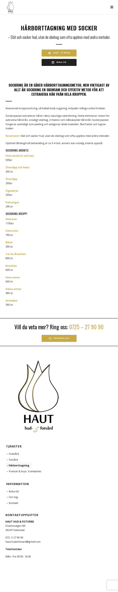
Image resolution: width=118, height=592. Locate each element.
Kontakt (12, 503)
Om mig (12, 497)
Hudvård (13, 454)
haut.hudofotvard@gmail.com (22, 541)
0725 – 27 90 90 (86, 327)
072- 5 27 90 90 (14, 537)
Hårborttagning (18, 465)
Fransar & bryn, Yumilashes (24, 471)
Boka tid (13, 491)
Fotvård (12, 459)
